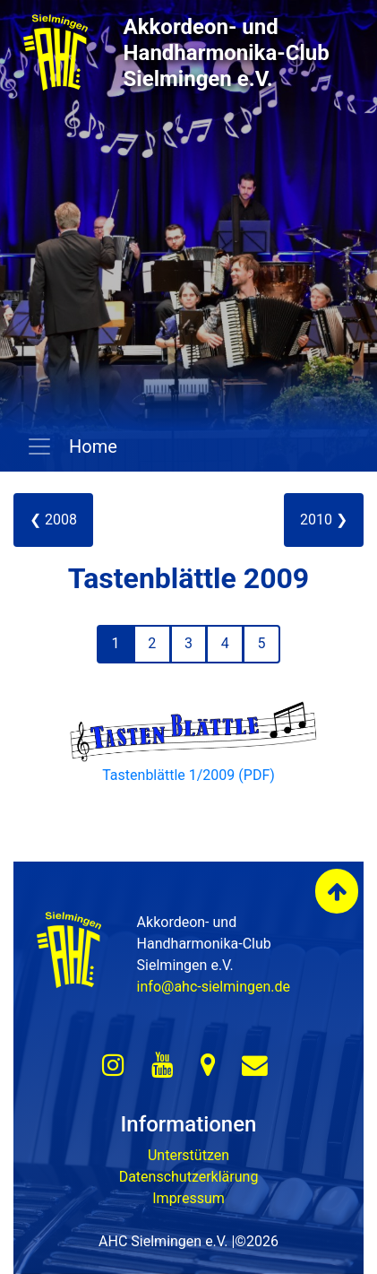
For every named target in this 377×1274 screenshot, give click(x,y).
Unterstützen (188, 1155)
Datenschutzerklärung (189, 1176)
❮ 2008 (53, 519)
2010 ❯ (323, 519)
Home (90, 446)
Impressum (188, 1198)
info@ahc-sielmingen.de (213, 986)
